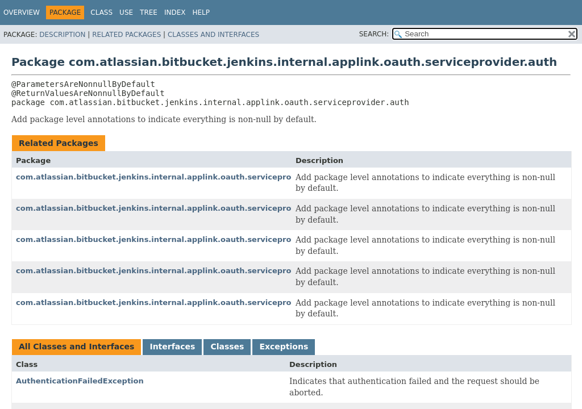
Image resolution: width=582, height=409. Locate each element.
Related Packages (126, 35)
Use (126, 12)
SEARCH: (374, 34)
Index (175, 12)
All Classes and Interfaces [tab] (76, 346)
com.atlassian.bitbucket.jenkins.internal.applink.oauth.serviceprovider (164, 177)
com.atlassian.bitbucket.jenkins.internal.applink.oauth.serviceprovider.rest (173, 270)
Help (201, 12)
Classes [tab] (227, 346)
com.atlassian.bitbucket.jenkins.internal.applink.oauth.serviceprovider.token (177, 302)
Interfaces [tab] (172, 346)
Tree (148, 12)
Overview (21, 12)
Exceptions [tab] (283, 346)
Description (62, 35)
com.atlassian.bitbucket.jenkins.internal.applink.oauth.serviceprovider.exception (185, 239)
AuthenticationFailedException (80, 381)
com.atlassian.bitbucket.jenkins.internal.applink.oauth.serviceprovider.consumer (185, 208)
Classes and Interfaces (213, 35)
